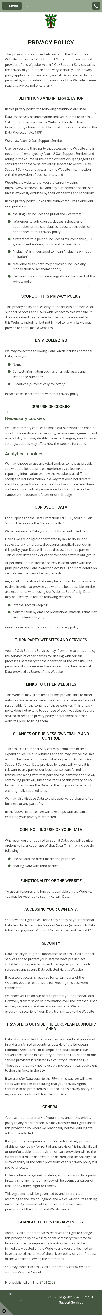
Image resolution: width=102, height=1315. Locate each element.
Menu (11, 6)
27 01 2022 (47, 1282)
